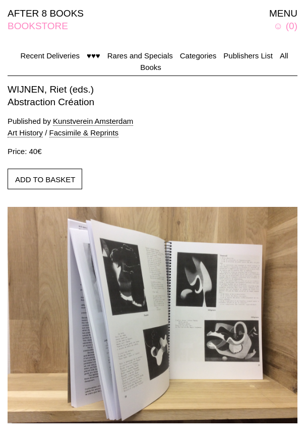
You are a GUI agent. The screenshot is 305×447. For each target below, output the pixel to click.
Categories (198, 55)
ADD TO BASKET (45, 179)
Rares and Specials (140, 55)
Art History (25, 132)
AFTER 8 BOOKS (46, 13)
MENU (283, 13)
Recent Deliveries (50, 55)
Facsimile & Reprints (84, 132)
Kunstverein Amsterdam (93, 121)
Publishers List (248, 55)
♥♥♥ (93, 55)
